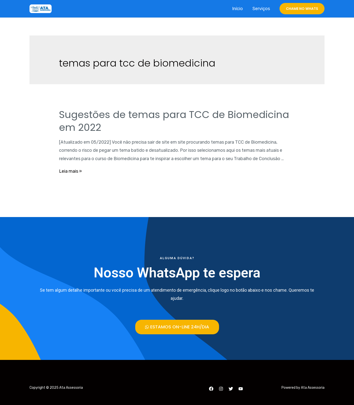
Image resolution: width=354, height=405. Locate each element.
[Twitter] (231, 389)
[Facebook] (211, 389)
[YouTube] (240, 389)
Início (238, 8)
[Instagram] (221, 389)
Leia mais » (70, 171)
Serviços (261, 8)
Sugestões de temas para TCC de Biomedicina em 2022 (174, 121)
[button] (177, 327)
